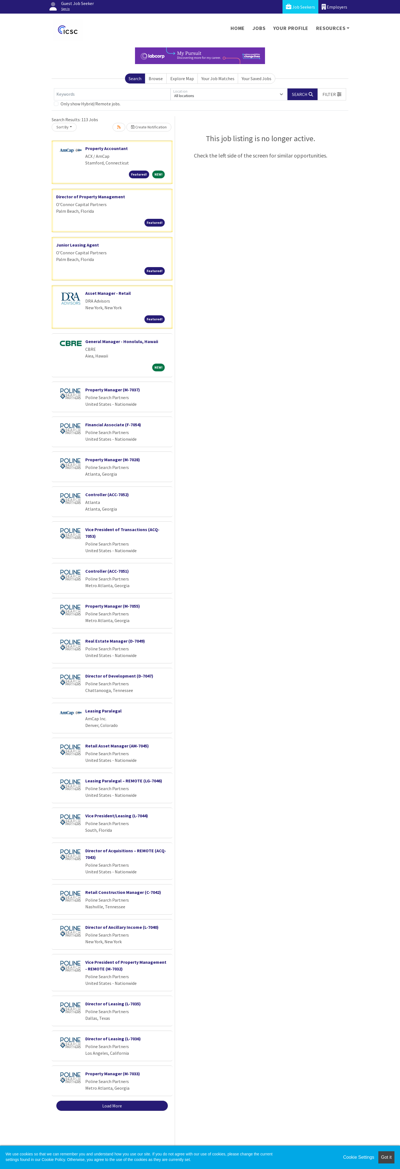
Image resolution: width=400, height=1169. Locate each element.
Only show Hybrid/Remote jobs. (91, 103)
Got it (386, 1157)
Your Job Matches (217, 78)
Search (135, 78)
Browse (156, 78)
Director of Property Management (90, 196)
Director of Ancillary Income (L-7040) (122, 927)
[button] (332, 94)
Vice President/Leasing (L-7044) (116, 815)
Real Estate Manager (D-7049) (115, 641)
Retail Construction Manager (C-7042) (123, 892)
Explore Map (182, 78)
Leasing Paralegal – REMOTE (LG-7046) (123, 780)
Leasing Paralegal (103, 711)
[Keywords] (112, 94)
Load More (112, 1106)
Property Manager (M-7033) (112, 1073)
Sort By (62, 127)
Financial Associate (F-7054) (113, 424)
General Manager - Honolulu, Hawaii (121, 341)
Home (238, 28)
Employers (334, 6)
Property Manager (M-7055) (112, 606)
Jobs (258, 28)
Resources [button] (330, 28)
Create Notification (149, 127)
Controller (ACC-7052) (107, 494)
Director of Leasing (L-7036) (113, 1038)
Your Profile (291, 28)
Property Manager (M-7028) (112, 459)
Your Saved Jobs (256, 78)
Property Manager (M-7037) (112, 389)
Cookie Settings (358, 1157)
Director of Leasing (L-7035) (113, 1003)
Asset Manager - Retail (108, 293)
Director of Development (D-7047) (119, 676)
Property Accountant (106, 148)
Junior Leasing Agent (77, 245)
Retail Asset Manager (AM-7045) (117, 746)
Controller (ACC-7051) (107, 571)
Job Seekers (300, 6)
